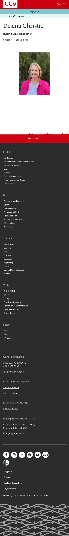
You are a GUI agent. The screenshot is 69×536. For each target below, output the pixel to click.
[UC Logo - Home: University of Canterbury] (10, 4)
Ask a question (10, 393)
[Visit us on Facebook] (6, 455)
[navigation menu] (64, 4)
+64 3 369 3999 (11, 366)
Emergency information (13, 433)
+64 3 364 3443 (11, 387)
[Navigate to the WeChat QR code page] (30, 455)
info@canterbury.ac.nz (13, 371)
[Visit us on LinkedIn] (22, 455)
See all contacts (10, 408)
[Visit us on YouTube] (37, 455)
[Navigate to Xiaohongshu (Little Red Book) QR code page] (45, 455)
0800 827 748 (9, 363)
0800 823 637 (20, 428)
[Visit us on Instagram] (14, 455)
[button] (34, 11)
